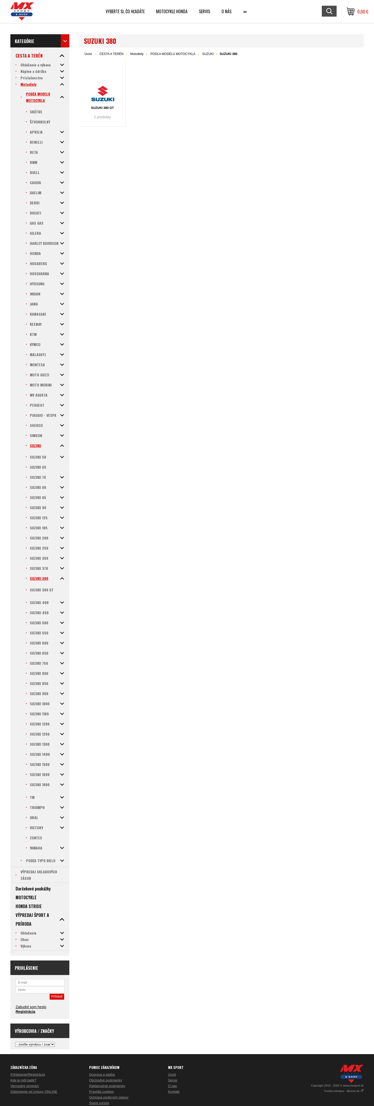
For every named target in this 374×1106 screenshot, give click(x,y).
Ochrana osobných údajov (108, 1097)
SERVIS (204, 11)
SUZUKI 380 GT (102, 108)
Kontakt (173, 1092)
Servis (172, 1080)
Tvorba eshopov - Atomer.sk (344, 1091)
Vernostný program (24, 1086)
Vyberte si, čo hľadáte (125, 11)
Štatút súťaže (99, 1103)
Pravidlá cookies (101, 1092)
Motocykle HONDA (172, 11)
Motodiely (137, 54)
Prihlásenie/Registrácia (27, 1074)
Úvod (88, 54)
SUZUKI (208, 54)
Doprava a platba (102, 1074)
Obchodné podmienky (105, 1080)
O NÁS (226, 11)
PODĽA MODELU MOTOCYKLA (172, 54)
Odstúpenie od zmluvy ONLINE (33, 1092)
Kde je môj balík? (23, 1080)
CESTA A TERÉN (111, 54)
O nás (172, 1086)
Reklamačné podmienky (107, 1086)
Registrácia (25, 1012)
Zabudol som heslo (31, 1007)
